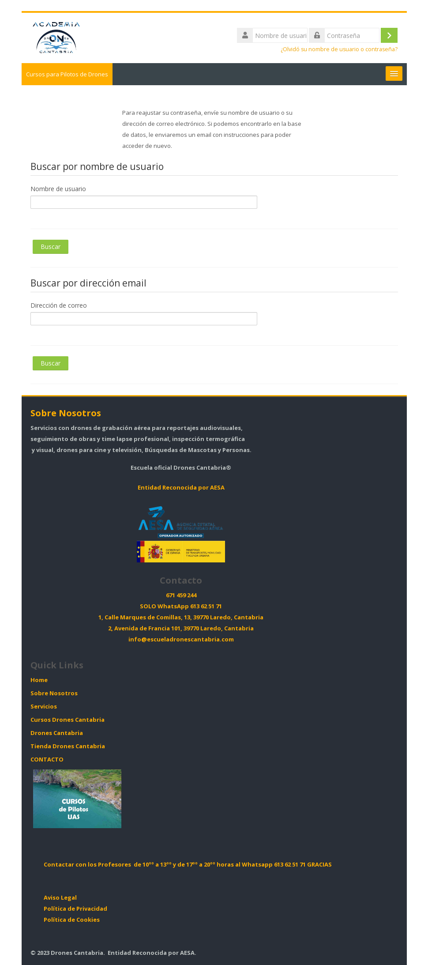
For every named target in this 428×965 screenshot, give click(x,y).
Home (39, 680)
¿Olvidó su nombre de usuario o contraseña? (339, 49)
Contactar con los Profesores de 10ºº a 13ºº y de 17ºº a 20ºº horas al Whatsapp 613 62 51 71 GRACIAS (188, 864)
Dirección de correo (58, 305)
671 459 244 (181, 595)
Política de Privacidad (75, 908)
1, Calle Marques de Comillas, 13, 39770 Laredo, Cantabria (180, 617)
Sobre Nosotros (65, 413)
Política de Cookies (72, 919)
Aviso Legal (60, 897)
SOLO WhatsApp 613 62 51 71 (181, 606)
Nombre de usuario (58, 189)
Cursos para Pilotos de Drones (67, 74)
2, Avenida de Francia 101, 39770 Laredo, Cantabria (181, 628)
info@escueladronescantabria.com (181, 639)
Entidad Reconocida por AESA (181, 487)
